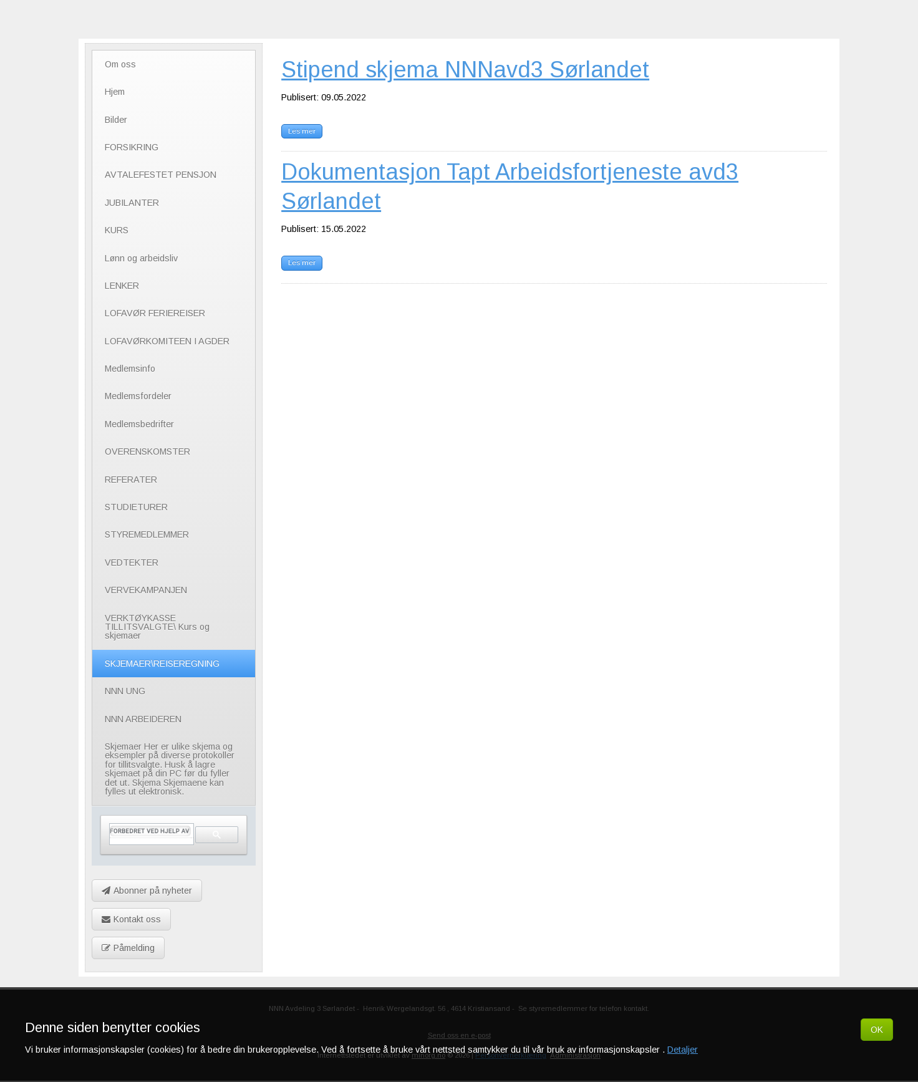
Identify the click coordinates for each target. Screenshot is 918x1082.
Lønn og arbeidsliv (141, 258)
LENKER (122, 286)
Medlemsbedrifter (139, 424)
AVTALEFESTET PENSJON (160, 175)
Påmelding (128, 948)
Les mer (302, 131)
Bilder (116, 120)
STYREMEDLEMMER (147, 534)
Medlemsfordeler (138, 396)
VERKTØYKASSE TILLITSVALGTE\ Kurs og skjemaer (157, 627)
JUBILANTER (132, 203)
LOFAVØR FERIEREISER (155, 313)
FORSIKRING (131, 147)
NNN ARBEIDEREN (143, 719)
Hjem (115, 92)
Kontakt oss (131, 919)
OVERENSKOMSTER (147, 451)
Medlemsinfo (130, 369)
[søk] (150, 831)
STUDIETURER (136, 507)
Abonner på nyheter (147, 891)
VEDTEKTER (131, 563)
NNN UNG (125, 691)
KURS (116, 230)
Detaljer (682, 1050)
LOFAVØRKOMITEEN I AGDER (167, 341)
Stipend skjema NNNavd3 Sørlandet (465, 69)
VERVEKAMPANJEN (146, 590)
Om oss (120, 64)
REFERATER (131, 480)
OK (877, 1030)
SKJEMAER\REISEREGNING (162, 664)
